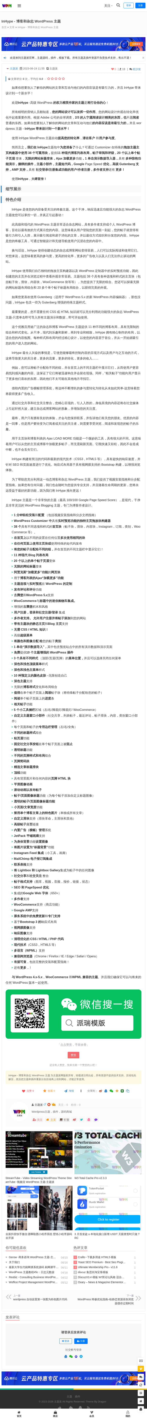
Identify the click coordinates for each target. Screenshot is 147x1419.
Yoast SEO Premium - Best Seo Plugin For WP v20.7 (100, 1262)
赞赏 (73, 1054)
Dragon (102, 1401)
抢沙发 (137, 68)
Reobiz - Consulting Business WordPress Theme (32, 1277)
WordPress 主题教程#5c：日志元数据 (30, 1272)
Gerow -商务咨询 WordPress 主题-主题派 (32, 1257)
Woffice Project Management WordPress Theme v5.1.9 (32, 1282)
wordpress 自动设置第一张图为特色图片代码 (40, 1299)
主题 (69, 1396)
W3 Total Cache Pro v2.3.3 (90, 1177)
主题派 (14, 68)
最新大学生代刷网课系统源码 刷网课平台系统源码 (32, 1267)
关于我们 (13, 1262)
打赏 (64, 1119)
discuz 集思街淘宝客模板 (91, 1272)
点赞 (27, 1090)
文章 (12, 27)
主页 (51, 1119)
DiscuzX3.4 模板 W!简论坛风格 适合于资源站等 (100, 1277)
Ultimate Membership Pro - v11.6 (96, 1267)
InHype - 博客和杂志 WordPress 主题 (40, 27)
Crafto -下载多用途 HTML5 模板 (95, 1257)
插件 (77, 1396)
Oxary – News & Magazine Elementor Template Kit (100, 1282)
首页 (4, 27)
